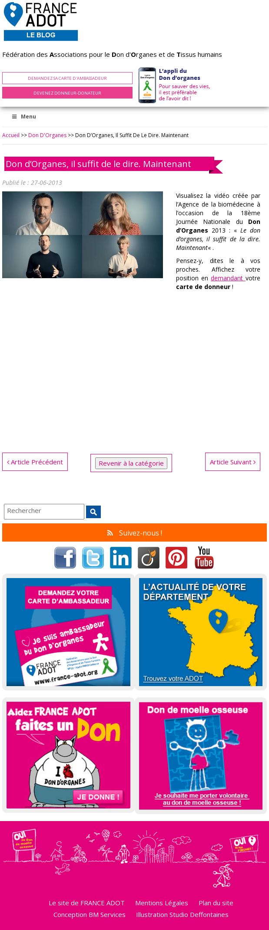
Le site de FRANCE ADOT (87, 902)
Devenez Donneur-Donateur (67, 93)
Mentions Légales (161, 902)
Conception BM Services (89, 914)
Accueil (11, 135)
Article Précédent (35, 461)
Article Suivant (233, 461)
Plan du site (216, 902)
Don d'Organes (47, 135)
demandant (228, 278)
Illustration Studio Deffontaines (182, 914)
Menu (23, 116)
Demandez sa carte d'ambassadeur (67, 78)
